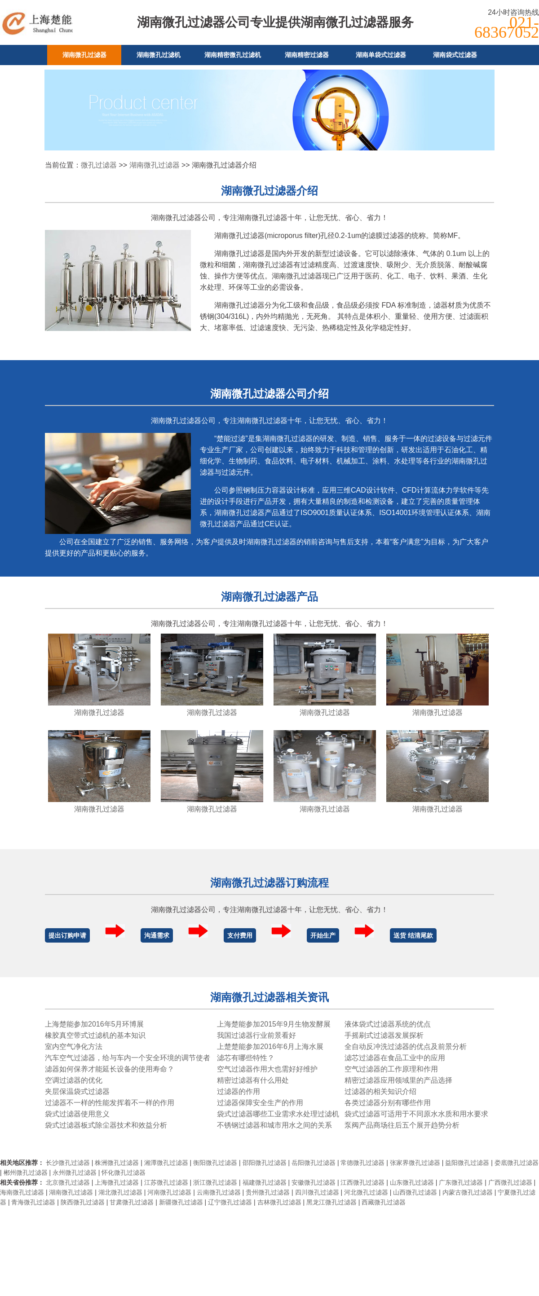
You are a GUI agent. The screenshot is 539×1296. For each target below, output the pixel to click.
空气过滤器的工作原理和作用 (391, 1069)
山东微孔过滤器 (412, 1182)
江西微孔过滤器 (362, 1182)
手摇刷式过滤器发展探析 (384, 1035)
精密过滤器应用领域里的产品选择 (398, 1080)
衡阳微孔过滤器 (215, 1162)
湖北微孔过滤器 (120, 1192)
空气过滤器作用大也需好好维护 (267, 1069)
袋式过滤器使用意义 (77, 1114)
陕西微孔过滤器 (83, 1202)
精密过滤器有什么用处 (253, 1080)
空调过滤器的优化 (73, 1080)
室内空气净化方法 (73, 1046)
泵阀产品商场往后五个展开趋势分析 (402, 1125)
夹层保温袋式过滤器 (77, 1091)
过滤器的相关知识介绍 (380, 1091)
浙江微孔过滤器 (215, 1182)
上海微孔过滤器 (117, 1182)
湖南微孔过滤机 (159, 54)
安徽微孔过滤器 (314, 1182)
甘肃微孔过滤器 (132, 1202)
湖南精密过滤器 (307, 54)
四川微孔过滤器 (317, 1192)
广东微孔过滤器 (461, 1182)
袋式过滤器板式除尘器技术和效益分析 (106, 1125)
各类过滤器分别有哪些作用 (388, 1102)
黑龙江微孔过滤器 (331, 1202)
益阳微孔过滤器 (467, 1162)
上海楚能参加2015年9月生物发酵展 (274, 1024)
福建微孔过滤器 (265, 1182)
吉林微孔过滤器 (279, 1202)
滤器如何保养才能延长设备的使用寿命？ (109, 1069)
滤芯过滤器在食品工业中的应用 (395, 1058)
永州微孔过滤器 (75, 1172)
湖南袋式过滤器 (455, 54)
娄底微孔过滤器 (517, 1162)
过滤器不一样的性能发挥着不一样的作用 (109, 1102)
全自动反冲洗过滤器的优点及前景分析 (406, 1046)
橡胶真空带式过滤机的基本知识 (95, 1035)
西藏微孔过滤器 (384, 1202)
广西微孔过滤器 (510, 1182)
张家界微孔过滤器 (415, 1162)
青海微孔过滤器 (33, 1202)
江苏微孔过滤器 (166, 1182)
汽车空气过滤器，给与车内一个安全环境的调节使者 (127, 1058)
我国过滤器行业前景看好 (256, 1035)
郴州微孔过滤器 (26, 1172)
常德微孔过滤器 (362, 1162)
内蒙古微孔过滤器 (467, 1192)
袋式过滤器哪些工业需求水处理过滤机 (278, 1114)
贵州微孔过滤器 (268, 1192)
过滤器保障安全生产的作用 (260, 1102)
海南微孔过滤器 (22, 1192)
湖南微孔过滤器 (84, 54)
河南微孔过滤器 (169, 1192)
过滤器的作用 (238, 1091)
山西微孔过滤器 (415, 1192)
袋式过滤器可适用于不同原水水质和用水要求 (416, 1114)
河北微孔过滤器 (366, 1192)
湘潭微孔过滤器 (166, 1162)
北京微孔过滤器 (68, 1182)
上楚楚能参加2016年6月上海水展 (270, 1046)
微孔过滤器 (99, 165)
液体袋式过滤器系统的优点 (388, 1024)
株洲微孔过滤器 (117, 1162)
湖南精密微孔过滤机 (232, 54)
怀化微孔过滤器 (124, 1172)
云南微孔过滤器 (219, 1192)
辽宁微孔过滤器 (230, 1202)
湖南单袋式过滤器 (381, 54)
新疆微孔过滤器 (181, 1202)
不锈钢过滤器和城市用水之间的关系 (274, 1125)
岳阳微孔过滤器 (314, 1162)
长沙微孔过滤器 (68, 1162)
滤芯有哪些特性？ (245, 1058)
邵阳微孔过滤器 (265, 1162)
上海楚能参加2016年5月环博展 (94, 1024)
